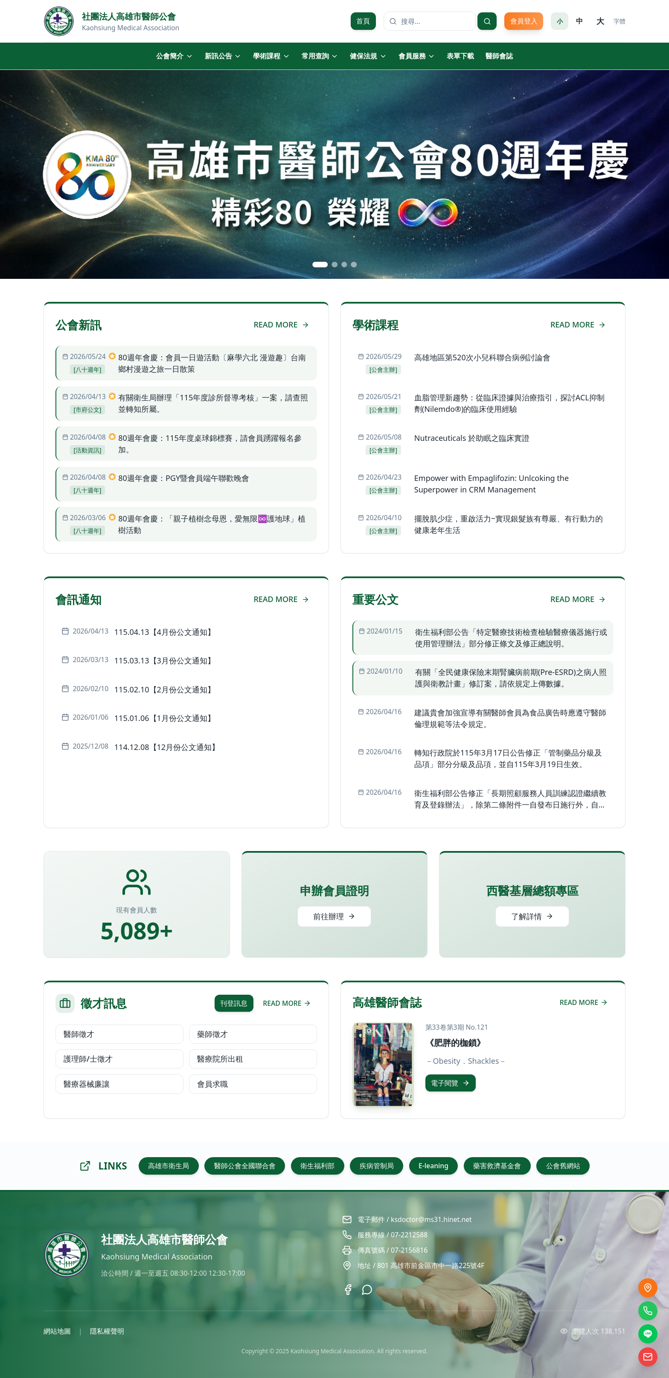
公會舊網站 (563, 1165)
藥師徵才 (212, 1034)
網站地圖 (57, 1331)
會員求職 (212, 1084)
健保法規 (368, 56)
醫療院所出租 (220, 1059)
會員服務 (417, 56)
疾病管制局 (377, 1165)
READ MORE (281, 324)
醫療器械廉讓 (87, 1084)
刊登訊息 (233, 1003)
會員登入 (524, 21)
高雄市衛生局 (168, 1165)
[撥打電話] (647, 1310)
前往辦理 (334, 916)
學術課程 (271, 56)
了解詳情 (532, 916)
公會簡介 (174, 56)
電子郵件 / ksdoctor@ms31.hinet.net (415, 1219)
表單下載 (460, 56)
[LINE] (647, 1333)
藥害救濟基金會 (497, 1165)
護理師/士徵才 (88, 1059)
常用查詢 (320, 56)
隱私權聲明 (107, 1331)
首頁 (363, 21)
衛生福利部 (317, 1165)
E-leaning (433, 1165)
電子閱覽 (450, 1083)
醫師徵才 (79, 1034)
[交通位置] (647, 1287)
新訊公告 (223, 56)
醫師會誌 (499, 56)
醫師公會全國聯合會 (245, 1165)
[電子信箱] (647, 1356)
